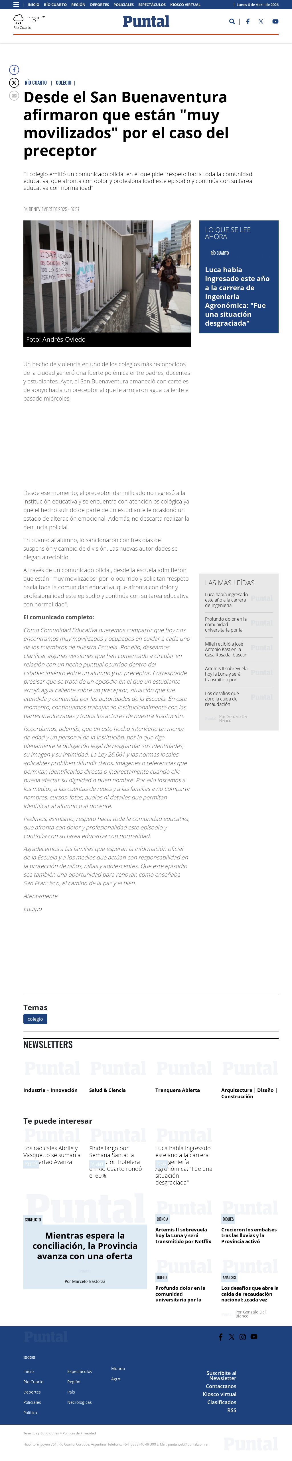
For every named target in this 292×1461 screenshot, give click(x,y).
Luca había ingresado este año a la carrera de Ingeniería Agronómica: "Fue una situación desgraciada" (237, 296)
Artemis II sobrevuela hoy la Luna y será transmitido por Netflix (226, 676)
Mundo (118, 1368)
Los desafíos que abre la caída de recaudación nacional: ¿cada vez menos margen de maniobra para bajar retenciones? (250, 1302)
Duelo (162, 1277)
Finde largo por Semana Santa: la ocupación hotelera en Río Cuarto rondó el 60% (115, 1161)
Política (31, 1164)
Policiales (123, 5)
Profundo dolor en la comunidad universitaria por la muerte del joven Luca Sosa (226, 630)
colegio (35, 1019)
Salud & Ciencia (107, 1090)
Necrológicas (79, 1402)
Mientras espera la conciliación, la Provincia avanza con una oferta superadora (85, 1250)
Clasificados (221, 1402)
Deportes (99, 5)
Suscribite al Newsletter (221, 1376)
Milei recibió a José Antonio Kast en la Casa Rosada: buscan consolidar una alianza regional (226, 655)
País (71, 1392)
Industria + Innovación (50, 1090)
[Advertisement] (145, 443)
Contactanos (221, 1386)
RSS (231, 1410)
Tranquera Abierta (177, 1090)
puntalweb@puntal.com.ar (188, 1444)
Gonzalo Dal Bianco (233, 718)
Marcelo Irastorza (89, 1281)
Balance (97, 1164)
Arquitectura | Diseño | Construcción (249, 1093)
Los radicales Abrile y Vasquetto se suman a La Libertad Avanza (52, 1155)
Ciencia (162, 1219)
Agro (115, 1379)
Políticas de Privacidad (79, 1433)
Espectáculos (152, 5)
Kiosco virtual (185, 5)
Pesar (161, 1164)
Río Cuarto (55, 5)
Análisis (229, 1277)
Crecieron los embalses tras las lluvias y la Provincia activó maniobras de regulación (249, 1241)
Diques (228, 1219)
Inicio (33, 5)
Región (78, 5)
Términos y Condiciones (41, 1433)
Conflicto (33, 1220)
